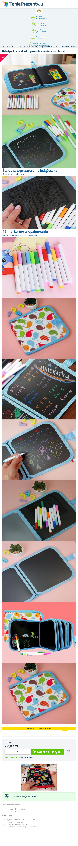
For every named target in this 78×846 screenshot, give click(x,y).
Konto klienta (57, 7)
